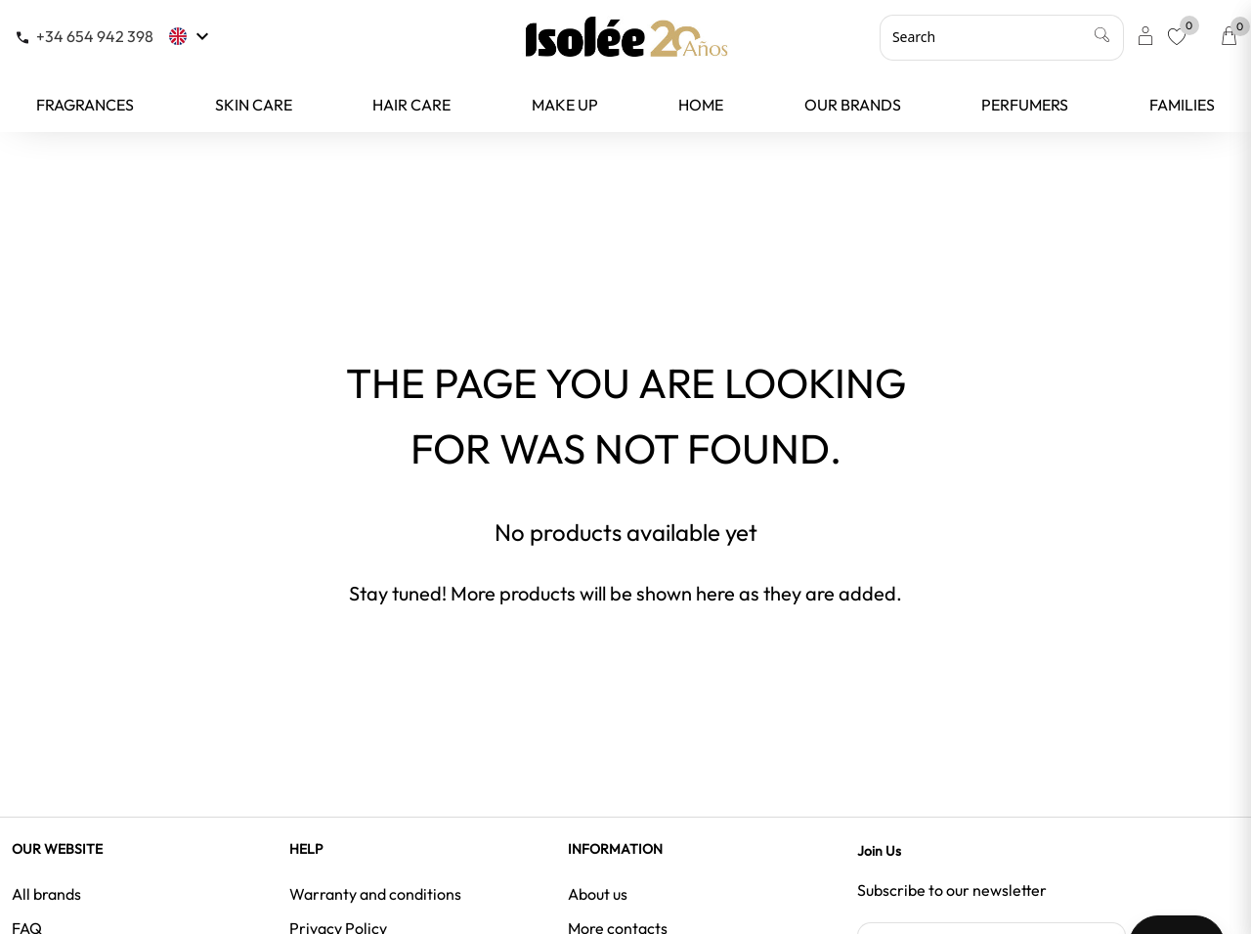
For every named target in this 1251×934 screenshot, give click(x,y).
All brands (46, 894)
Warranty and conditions (375, 894)
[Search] (1002, 37)
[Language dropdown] (191, 36)
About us (597, 894)
